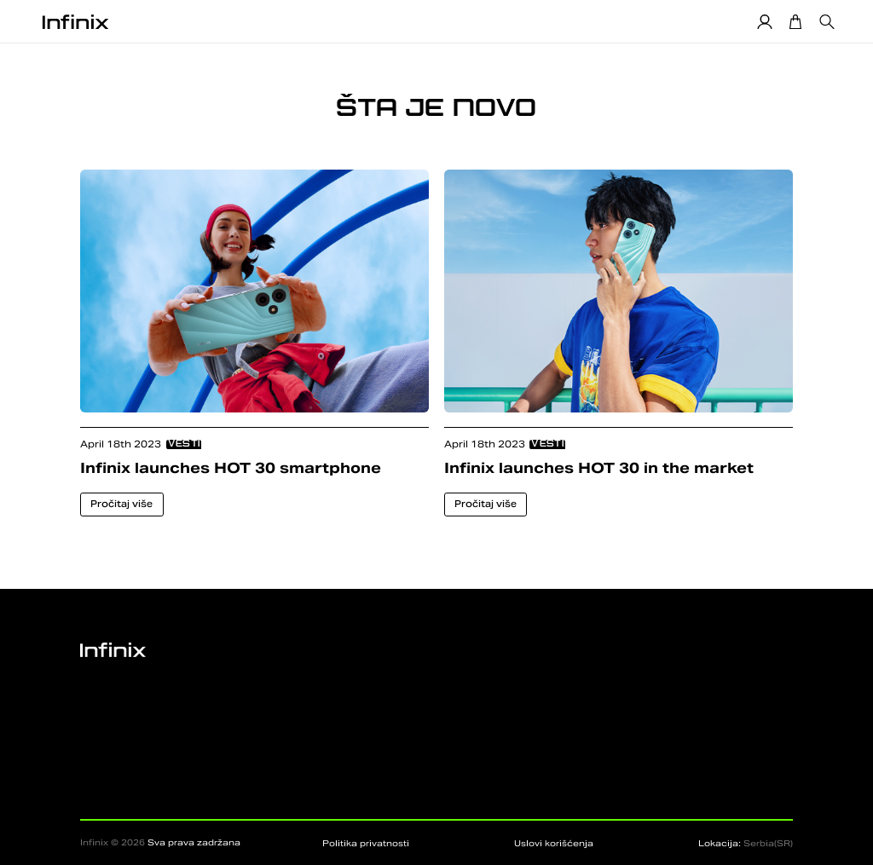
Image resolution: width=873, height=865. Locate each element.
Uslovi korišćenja (553, 843)
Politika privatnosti (365, 843)
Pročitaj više (121, 504)
